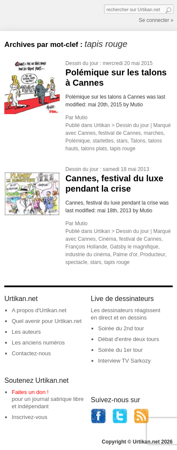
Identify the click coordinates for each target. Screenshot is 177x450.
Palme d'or (125, 254)
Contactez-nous (31, 353)
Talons (138, 141)
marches (154, 133)
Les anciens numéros (38, 342)
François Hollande (86, 247)
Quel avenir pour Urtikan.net (47, 321)
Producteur (152, 254)
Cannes (86, 133)
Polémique (77, 141)
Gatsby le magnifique (134, 247)
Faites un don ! (30, 392)
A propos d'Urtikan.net (39, 310)
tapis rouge (122, 149)
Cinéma (107, 239)
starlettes (103, 141)
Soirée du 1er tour (120, 350)
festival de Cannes (119, 133)
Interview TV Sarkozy (124, 360)
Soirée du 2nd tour (121, 328)
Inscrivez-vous (29, 417)
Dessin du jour (81, 63)
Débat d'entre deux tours (128, 339)
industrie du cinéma (87, 254)
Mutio (81, 118)
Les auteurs (26, 332)
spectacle (76, 262)
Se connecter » (156, 20)
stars (122, 141)
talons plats (94, 149)
